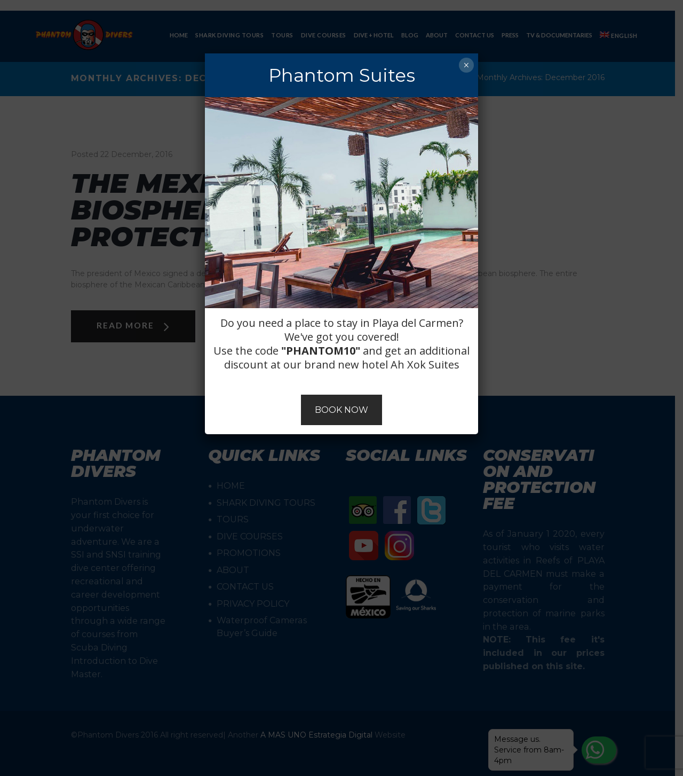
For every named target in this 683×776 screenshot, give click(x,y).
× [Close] (466, 65)
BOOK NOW (341, 410)
